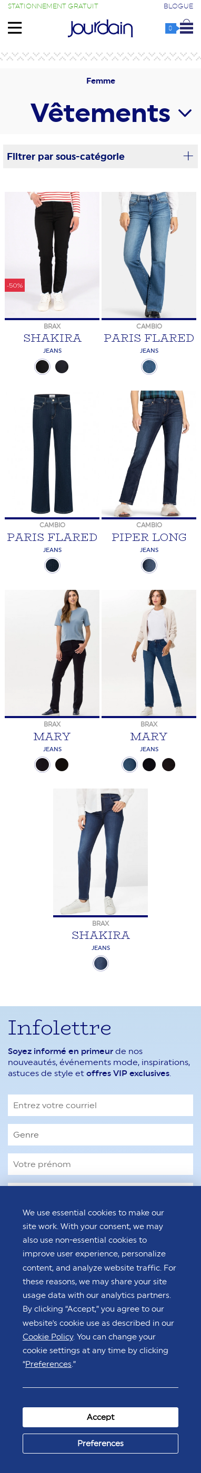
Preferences (100, 1443)
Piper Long (149, 537)
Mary (52, 736)
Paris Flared (149, 338)
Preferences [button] (48, 1363)
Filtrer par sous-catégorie (100, 156)
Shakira (52, 338)
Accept (100, 1417)
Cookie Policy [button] (48, 1336)
